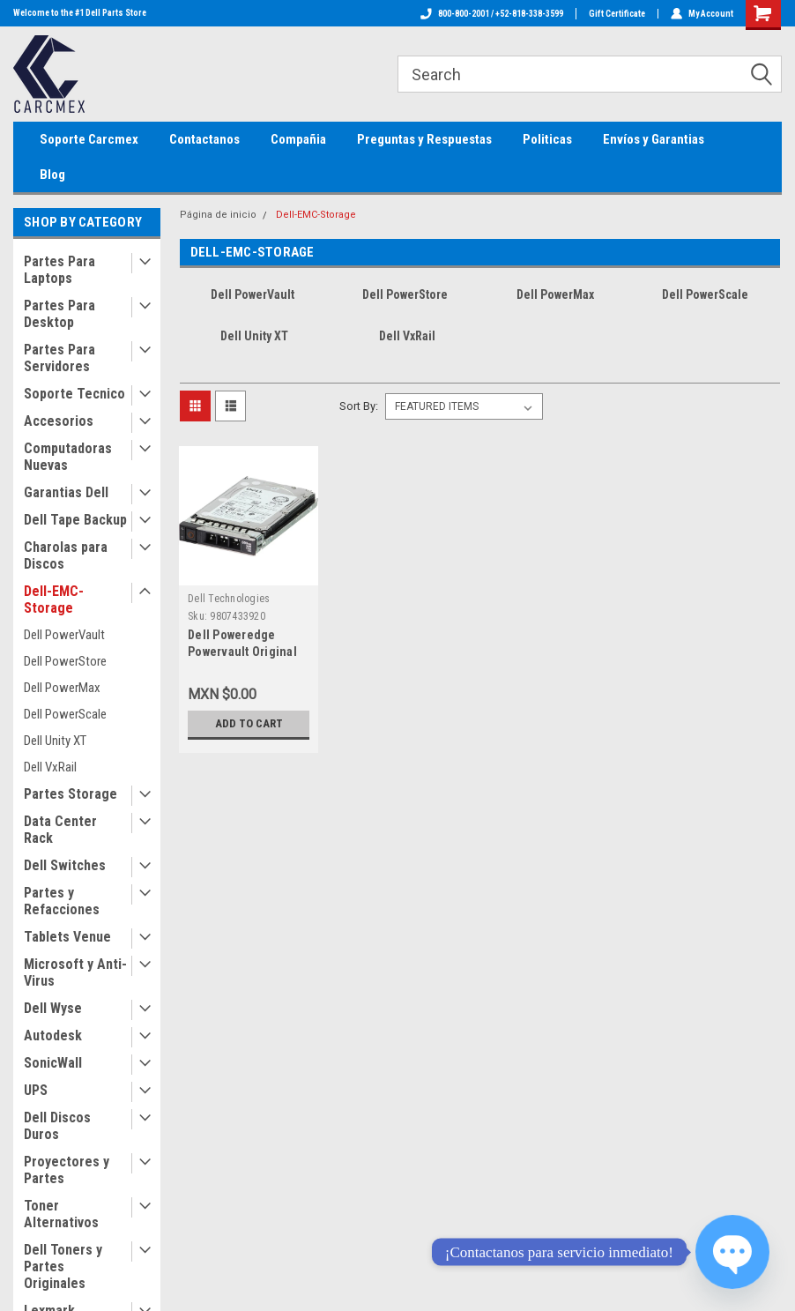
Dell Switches (65, 865)
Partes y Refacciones (62, 901)
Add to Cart (249, 723)
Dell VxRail (50, 767)
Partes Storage (70, 794)
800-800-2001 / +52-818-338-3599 (491, 13)
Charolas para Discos (66, 555)
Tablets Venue (67, 936)
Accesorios (58, 421)
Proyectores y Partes (66, 1170)
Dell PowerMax (62, 688)
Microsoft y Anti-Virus (75, 972)
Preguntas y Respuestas (424, 139)
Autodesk (53, 1035)
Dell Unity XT (55, 741)
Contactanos (204, 139)
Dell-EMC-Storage (54, 599)
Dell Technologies (229, 598)
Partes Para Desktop (59, 314)
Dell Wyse (53, 1008)
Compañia (298, 139)
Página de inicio (218, 214)
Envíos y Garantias (653, 139)
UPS (36, 1090)
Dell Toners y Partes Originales (63, 1266)
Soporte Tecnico (74, 393)
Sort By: (358, 406)
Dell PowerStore (65, 661)
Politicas (547, 139)
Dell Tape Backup (75, 519)
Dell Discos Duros (57, 1126)
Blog (52, 174)
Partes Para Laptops (59, 270)
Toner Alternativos (61, 1214)
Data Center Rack (60, 829)
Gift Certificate (617, 14)
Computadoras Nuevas (68, 456)
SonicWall (53, 1062)
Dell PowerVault (64, 635)
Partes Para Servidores (59, 358)
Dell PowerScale (65, 714)
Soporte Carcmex (89, 139)
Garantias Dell (66, 492)
